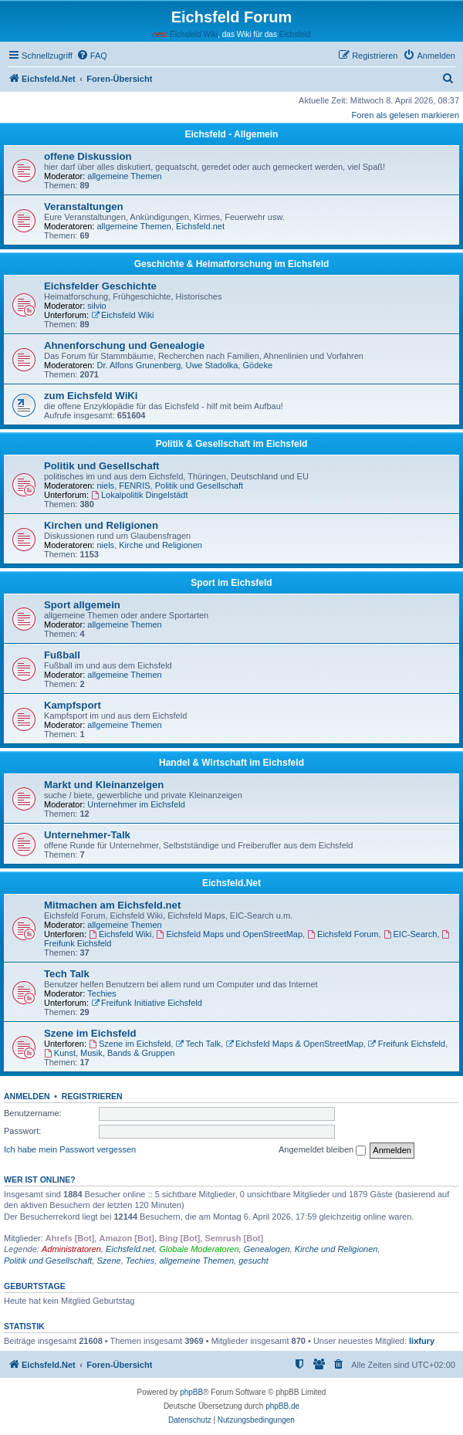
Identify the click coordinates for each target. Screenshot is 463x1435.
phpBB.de (282, 1406)
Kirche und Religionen (160, 545)
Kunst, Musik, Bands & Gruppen (109, 1053)
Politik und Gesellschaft (102, 466)
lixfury (421, 1340)
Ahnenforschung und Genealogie (124, 345)
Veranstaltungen (83, 206)
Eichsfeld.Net (231, 883)
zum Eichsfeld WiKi (91, 395)
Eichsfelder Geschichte (100, 286)
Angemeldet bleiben (322, 1150)
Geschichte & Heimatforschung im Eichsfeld (232, 264)
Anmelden (27, 1096)
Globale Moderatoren (198, 1249)
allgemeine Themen (124, 176)
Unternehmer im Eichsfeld (136, 804)
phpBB (191, 1392)
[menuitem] (91, 55)
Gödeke (257, 365)
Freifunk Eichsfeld (406, 1043)
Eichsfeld (295, 34)
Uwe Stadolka (211, 365)
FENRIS (134, 485)
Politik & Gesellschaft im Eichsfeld (232, 443)
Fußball (62, 655)
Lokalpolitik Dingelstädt (139, 494)
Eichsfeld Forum (342, 934)
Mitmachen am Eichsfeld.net (112, 905)
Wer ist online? (40, 1179)
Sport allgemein (82, 605)
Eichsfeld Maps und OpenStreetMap (230, 934)
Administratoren (71, 1249)
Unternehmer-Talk (87, 835)
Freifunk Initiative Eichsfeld (146, 1002)
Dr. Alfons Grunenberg (139, 365)
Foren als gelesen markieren (405, 115)
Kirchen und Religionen (101, 525)
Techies (101, 993)
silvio (96, 305)
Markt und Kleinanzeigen (104, 784)
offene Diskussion (88, 156)
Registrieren (92, 1096)
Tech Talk (67, 974)
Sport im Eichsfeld (231, 582)
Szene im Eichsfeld (90, 1033)
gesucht (253, 1260)
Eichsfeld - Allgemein (232, 134)
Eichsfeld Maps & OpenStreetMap (294, 1043)
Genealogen (267, 1249)
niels (106, 485)
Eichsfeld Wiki (194, 34)
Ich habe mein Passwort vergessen (70, 1149)
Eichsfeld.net (200, 226)
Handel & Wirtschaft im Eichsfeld (231, 762)
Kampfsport (72, 705)
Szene (108, 1260)
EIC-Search (411, 934)
